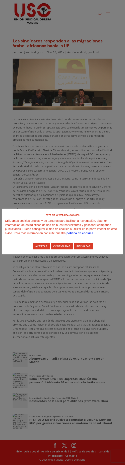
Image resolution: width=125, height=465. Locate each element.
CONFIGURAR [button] (61, 246)
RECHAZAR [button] (83, 246)
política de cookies (79, 233)
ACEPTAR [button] (41, 246)
